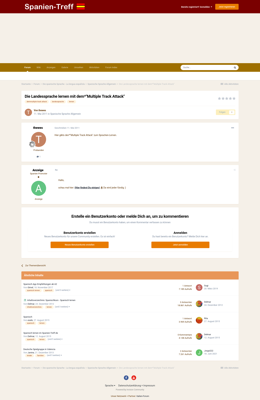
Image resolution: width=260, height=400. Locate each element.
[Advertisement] (130, 38)
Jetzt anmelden (180, 244)
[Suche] (196, 67)
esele (30, 320)
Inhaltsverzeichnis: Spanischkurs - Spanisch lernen (51, 300)
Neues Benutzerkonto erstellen (80, 244)
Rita (206, 318)
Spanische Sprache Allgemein (65, 114)
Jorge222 (208, 350)
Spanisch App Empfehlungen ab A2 (40, 284)
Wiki (39, 67)
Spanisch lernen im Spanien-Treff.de (40, 333)
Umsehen (78, 67)
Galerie (65, 67)
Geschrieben (67, 128)
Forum (27, 69)
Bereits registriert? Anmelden (196, 7)
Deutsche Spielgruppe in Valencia (39, 349)
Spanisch (27, 317)
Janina (31, 352)
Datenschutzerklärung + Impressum (136, 385)
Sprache (110, 385)
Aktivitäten (94, 67)
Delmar (31, 304)
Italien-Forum (142, 396)
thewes (42, 110)
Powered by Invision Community (130, 390)
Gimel (30, 287)
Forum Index (111, 67)
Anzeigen (51, 67)
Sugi (206, 285)
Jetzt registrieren (227, 6)
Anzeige (37, 170)
